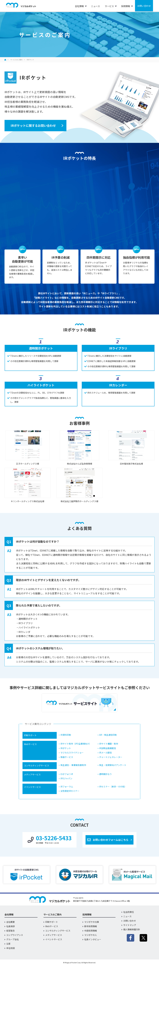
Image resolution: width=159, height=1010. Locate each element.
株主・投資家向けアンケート (112, 765)
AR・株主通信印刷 (108, 734)
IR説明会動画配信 (107, 748)
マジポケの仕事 (91, 921)
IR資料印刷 (65, 734)
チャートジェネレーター (110, 757)
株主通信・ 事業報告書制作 (73, 765)
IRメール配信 (105, 752)
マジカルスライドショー (72, 752)
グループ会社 (12, 939)
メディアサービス (53, 934)
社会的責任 (128, 911)
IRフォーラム (66, 786)
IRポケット (65, 748)
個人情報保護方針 (131, 929)
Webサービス (51, 926)
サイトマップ (129, 925)
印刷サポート (51, 921)
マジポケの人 (90, 934)
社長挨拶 (10, 926)
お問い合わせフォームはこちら (110, 840)
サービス (109, 6)
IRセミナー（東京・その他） (112, 786)
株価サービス (66, 757)
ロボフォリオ (66, 774)
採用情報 (125, 6)
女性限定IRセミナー (69, 791)
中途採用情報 (90, 930)
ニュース (95, 6)
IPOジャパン (66, 778)
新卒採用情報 (90, 926)
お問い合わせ (144, 5)
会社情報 (79, 6)
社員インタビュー (92, 939)
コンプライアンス (14, 934)
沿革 (8, 943)
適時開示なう (105, 774)
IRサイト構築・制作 (108, 743)
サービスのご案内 (16, 60)
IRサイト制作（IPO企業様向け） (75, 743)
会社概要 (10, 921)
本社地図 (10, 948)
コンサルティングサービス (57, 930)
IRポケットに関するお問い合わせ (33, 125)
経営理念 (10, 930)
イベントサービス (53, 939)
